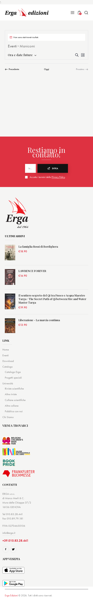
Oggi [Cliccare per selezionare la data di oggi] (46, 69)
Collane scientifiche (15, 400)
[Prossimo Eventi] (82, 69)
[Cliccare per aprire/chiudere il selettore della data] (20, 55)
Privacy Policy (58, 177)
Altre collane (11, 405)
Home (5, 349)
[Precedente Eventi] (12, 69)
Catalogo (7, 366)
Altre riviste (11, 394)
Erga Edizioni (11, 595)
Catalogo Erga (13, 372)
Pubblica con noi (14, 411)
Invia (55, 168)
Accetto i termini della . (48, 177)
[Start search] (86, 12)
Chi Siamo (8, 417)
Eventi (12, 46)
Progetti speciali (13, 377)
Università (7, 383)
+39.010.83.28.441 (15, 541)
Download (8, 361)
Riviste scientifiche (14, 388)
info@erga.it (8, 533)
